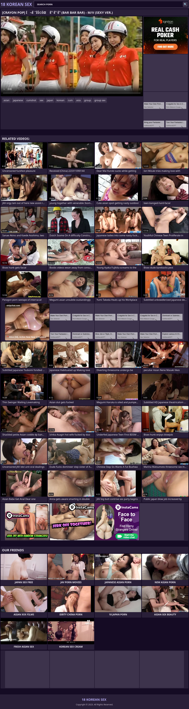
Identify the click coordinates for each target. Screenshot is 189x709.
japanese (18, 100)
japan (50, 100)
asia (78, 100)
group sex (100, 100)
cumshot (31, 100)
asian (6, 100)
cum (70, 100)
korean (60, 100)
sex (41, 100)
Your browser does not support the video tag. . (72, 56)
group (87, 100)
